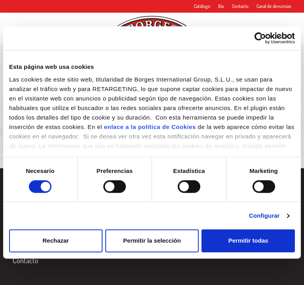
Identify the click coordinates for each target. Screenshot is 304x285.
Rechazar (55, 241)
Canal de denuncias (273, 6)
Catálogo (202, 6)
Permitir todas (248, 241)
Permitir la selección (152, 241)
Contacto (240, 6)
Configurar (264, 215)
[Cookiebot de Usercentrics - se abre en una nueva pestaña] (260, 38)
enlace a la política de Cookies (150, 127)
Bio (221, 6)
